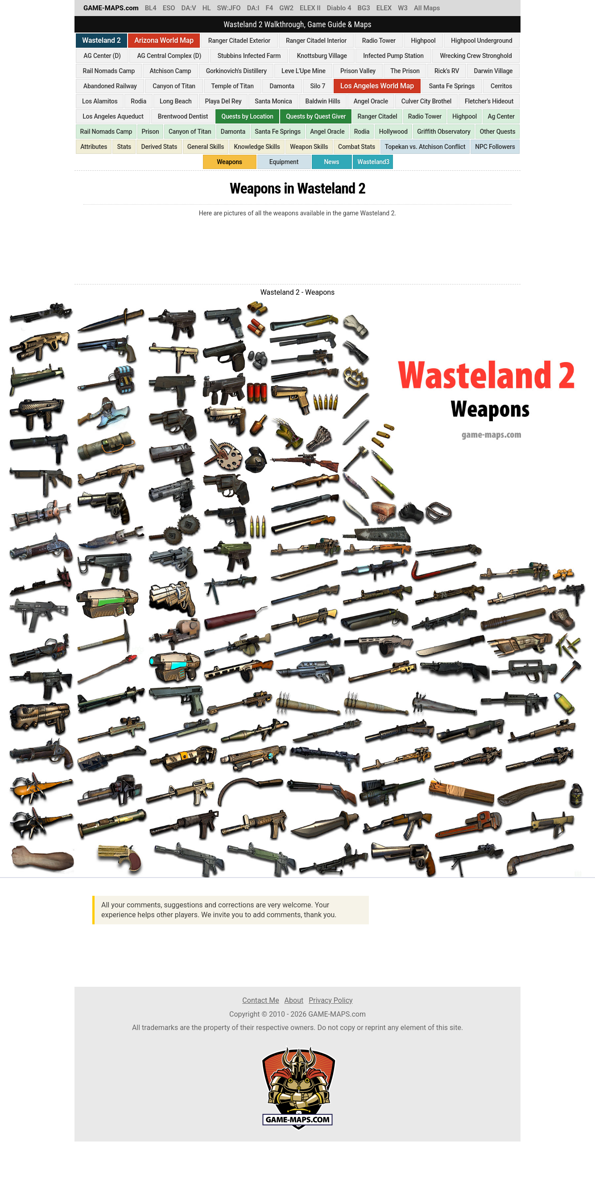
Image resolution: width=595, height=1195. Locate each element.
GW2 (286, 8)
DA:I (253, 8)
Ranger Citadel (377, 116)
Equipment (283, 161)
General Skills (205, 146)
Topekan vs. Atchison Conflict (425, 146)
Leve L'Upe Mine (303, 70)
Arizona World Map (164, 40)
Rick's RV (446, 70)
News (331, 161)
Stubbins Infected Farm (249, 55)
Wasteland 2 (101, 40)
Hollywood (393, 131)
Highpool (423, 40)
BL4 (151, 8)
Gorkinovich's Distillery (236, 70)
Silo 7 (318, 86)
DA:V (189, 8)
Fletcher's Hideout (489, 101)
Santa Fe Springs (452, 86)
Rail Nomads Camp (109, 70)
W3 (403, 8)
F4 (269, 8)
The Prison (405, 70)
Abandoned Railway (110, 86)
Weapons (229, 161)
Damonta (281, 86)
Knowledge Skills (257, 146)
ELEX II (310, 8)
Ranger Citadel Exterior (239, 40)
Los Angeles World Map (377, 86)
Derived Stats (159, 146)
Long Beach (176, 101)
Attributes (93, 146)
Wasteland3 (374, 161)
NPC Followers (495, 146)
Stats (124, 146)
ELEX (384, 8)
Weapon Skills (309, 146)
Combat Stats (356, 146)
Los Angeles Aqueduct (113, 116)
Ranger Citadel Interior (316, 40)
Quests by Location (247, 116)
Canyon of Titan (174, 86)
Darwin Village (493, 70)
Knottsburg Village (322, 55)
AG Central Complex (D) (169, 55)
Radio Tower (379, 40)
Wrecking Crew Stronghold (476, 55)
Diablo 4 (339, 8)
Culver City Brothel (426, 101)
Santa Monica (273, 101)
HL (206, 8)
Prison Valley (358, 70)
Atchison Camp (170, 70)
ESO (169, 8)
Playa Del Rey (223, 101)
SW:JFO (228, 8)
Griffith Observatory (443, 131)
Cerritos (501, 86)
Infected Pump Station (393, 55)
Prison (150, 131)
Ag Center (501, 116)
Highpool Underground (481, 40)
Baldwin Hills (323, 101)
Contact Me (260, 1000)
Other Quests (498, 131)
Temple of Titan (232, 86)
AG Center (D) (102, 55)
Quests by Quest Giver (316, 116)
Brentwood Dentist (183, 116)
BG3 (364, 8)
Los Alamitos (100, 101)
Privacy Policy (331, 1000)
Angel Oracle (371, 101)
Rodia (138, 101)
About (294, 1000)
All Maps (427, 8)
